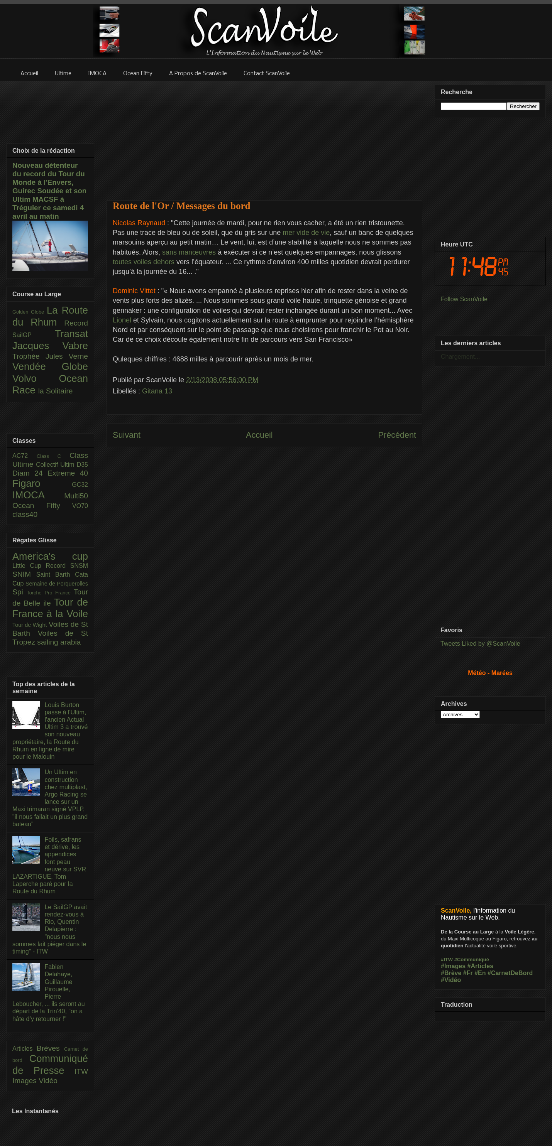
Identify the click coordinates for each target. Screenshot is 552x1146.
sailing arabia (59, 642)
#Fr (468, 973)
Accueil (259, 435)
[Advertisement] (264, 136)
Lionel (123, 320)
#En (480, 973)
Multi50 (76, 496)
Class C (53, 456)
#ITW (447, 959)
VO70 (80, 506)
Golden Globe (29, 312)
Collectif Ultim (56, 464)
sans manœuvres (190, 252)
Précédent (397, 435)
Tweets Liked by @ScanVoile (480, 643)
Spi (19, 592)
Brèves (50, 1048)
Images (25, 1081)
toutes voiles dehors (144, 262)
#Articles (480, 966)
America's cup (50, 556)
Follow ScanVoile (464, 299)
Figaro (42, 483)
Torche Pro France (50, 593)
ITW (81, 1071)
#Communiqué (471, 959)
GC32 (80, 484)
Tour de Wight (30, 625)
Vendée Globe (50, 366)
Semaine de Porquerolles (56, 584)
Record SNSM (67, 565)
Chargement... (460, 356)
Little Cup (29, 565)
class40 (24, 514)
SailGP (33, 335)
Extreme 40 (67, 473)
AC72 (24, 455)
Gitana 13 (157, 391)
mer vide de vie (306, 232)
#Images (453, 966)
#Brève (451, 973)
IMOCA (38, 494)
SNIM (24, 574)
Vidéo (48, 1081)
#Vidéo (451, 980)
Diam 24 (29, 473)
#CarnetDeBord (510, 973)
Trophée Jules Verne (50, 356)
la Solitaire (55, 391)
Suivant (127, 435)
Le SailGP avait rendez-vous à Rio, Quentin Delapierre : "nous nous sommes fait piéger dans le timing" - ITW (49, 929)
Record (76, 323)
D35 (82, 464)
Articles (24, 1048)
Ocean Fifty (42, 505)
